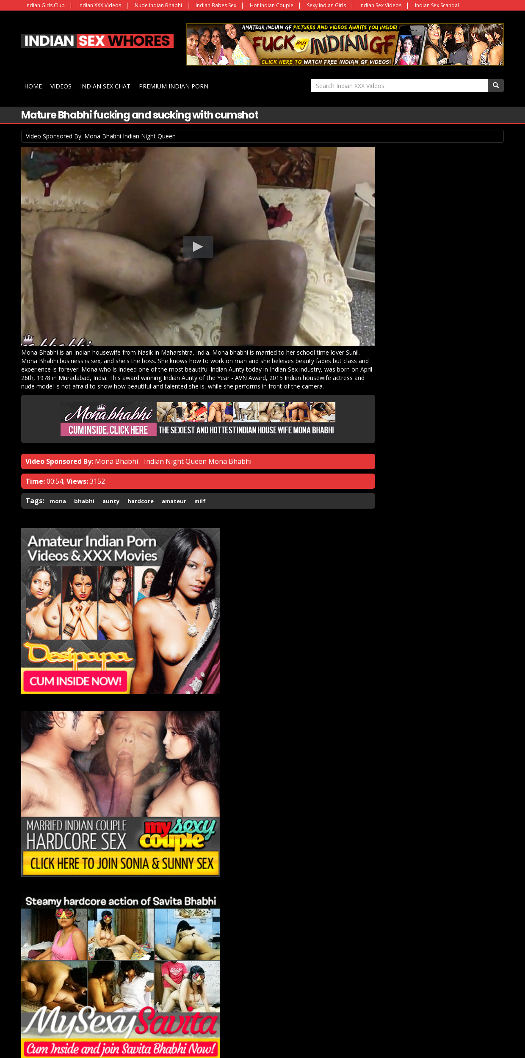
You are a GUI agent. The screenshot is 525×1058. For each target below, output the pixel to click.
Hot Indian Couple (271, 5)
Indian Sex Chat (106, 85)
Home (34, 85)
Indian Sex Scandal (437, 5)
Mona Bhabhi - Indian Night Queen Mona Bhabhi (173, 447)
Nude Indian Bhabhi (158, 5)
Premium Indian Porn (175, 85)
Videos (62, 85)
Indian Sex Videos (380, 5)
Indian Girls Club (45, 5)
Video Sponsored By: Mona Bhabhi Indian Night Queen (101, 135)
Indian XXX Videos (99, 5)
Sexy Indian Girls (326, 5)
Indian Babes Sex (216, 5)
